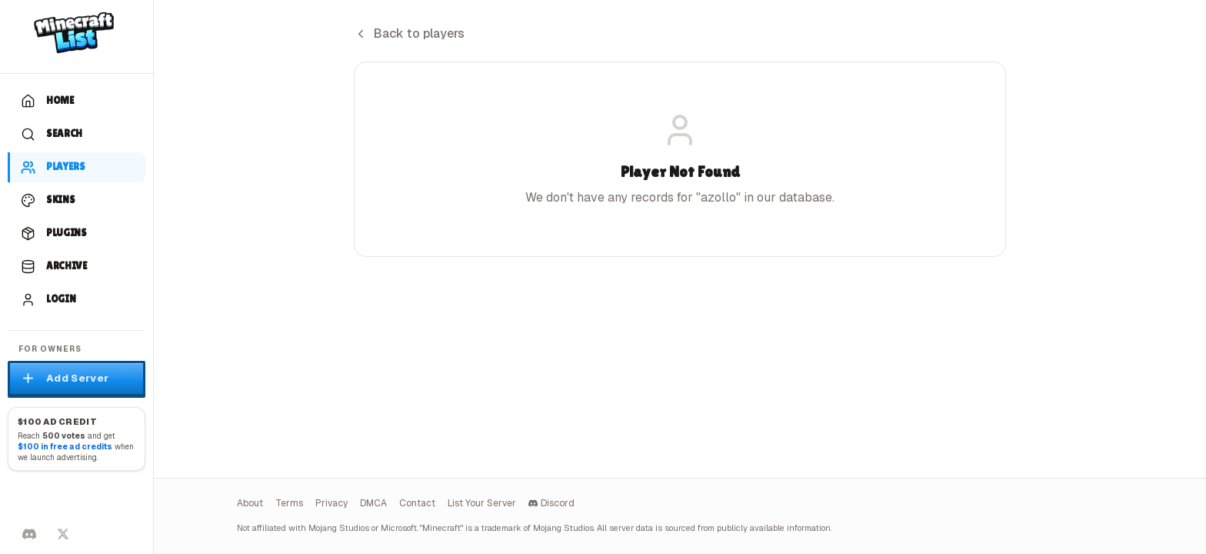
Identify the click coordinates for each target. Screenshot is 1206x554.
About (250, 503)
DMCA (373, 503)
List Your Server (482, 503)
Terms (289, 503)
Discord (551, 503)
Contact (417, 503)
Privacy (331, 503)
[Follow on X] (63, 534)
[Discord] (29, 534)
